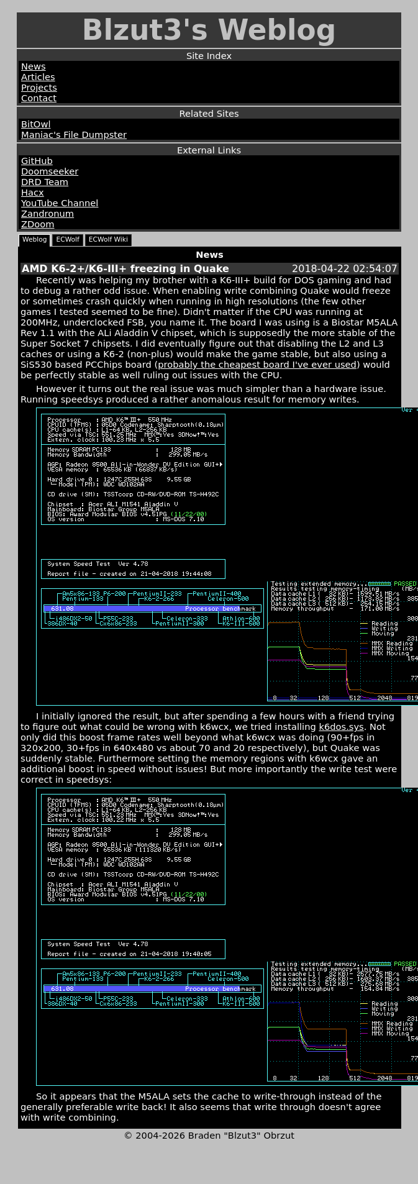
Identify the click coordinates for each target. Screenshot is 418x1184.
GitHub (37, 160)
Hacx (32, 192)
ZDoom (38, 224)
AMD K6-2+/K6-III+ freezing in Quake (125, 269)
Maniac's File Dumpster (74, 134)
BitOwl (35, 124)
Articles (38, 76)
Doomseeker (49, 171)
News (33, 66)
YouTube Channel (59, 203)
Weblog (34, 239)
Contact (39, 98)
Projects (39, 87)
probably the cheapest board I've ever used (257, 364)
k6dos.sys (341, 726)
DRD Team (44, 181)
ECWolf (67, 239)
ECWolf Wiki (108, 239)
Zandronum (47, 213)
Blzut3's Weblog (209, 30)
